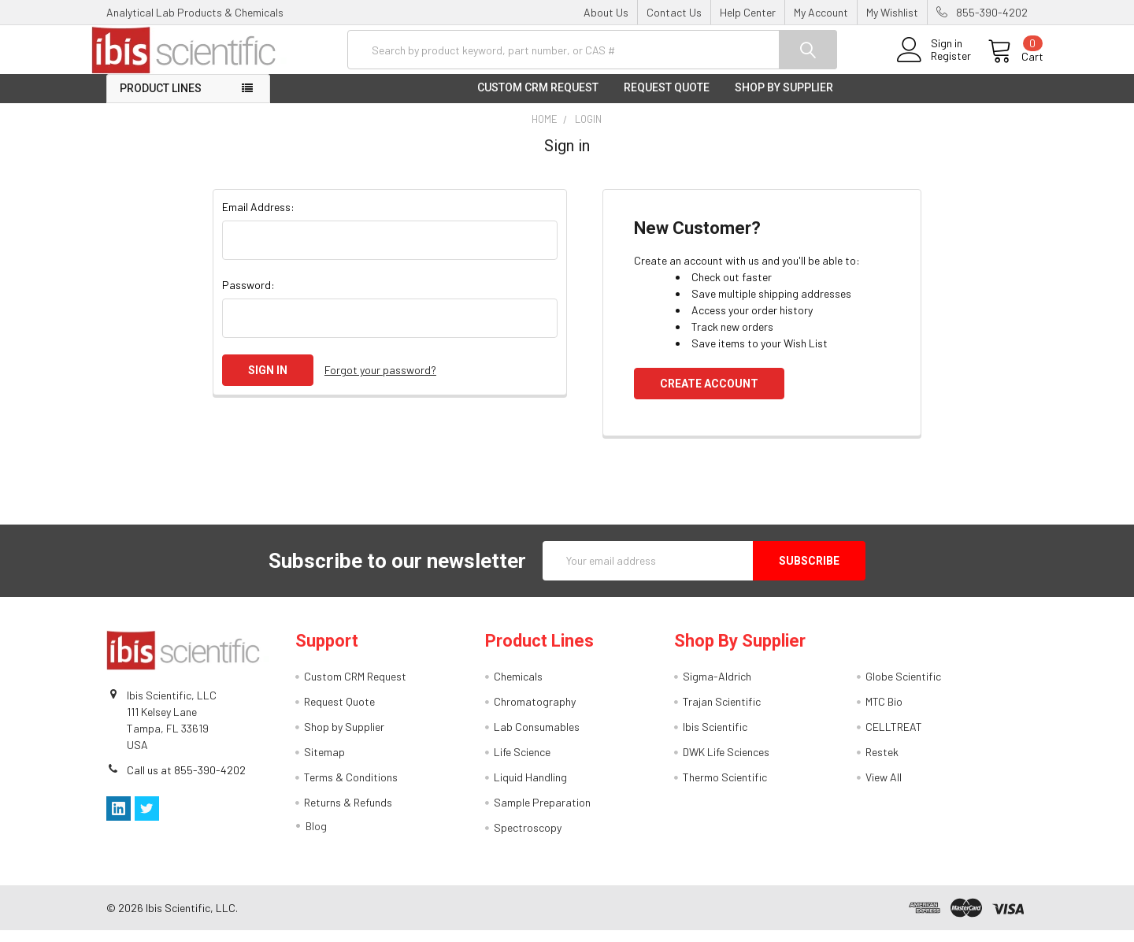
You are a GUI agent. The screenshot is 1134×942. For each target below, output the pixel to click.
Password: (248, 295)
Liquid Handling (530, 789)
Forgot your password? (380, 381)
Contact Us (674, 12)
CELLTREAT (893, 738)
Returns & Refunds (348, 814)
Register (935, 63)
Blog (316, 837)
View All (883, 789)
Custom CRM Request (537, 99)
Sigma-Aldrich (717, 688)
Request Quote (667, 99)
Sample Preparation (542, 814)
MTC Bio (883, 713)
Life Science (522, 763)
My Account (821, 12)
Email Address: (258, 217)
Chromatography (535, 713)
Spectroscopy (527, 839)
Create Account (709, 394)
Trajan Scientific (722, 713)
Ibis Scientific (715, 738)
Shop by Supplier (784, 99)
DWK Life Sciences (726, 763)
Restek (882, 763)
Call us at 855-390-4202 (186, 781)
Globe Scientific (903, 688)
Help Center (748, 12)
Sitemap (324, 763)
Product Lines (161, 100)
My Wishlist (892, 12)
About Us (606, 12)
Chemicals (518, 688)
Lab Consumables (537, 738)
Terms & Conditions (351, 789)
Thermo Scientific (725, 789)
